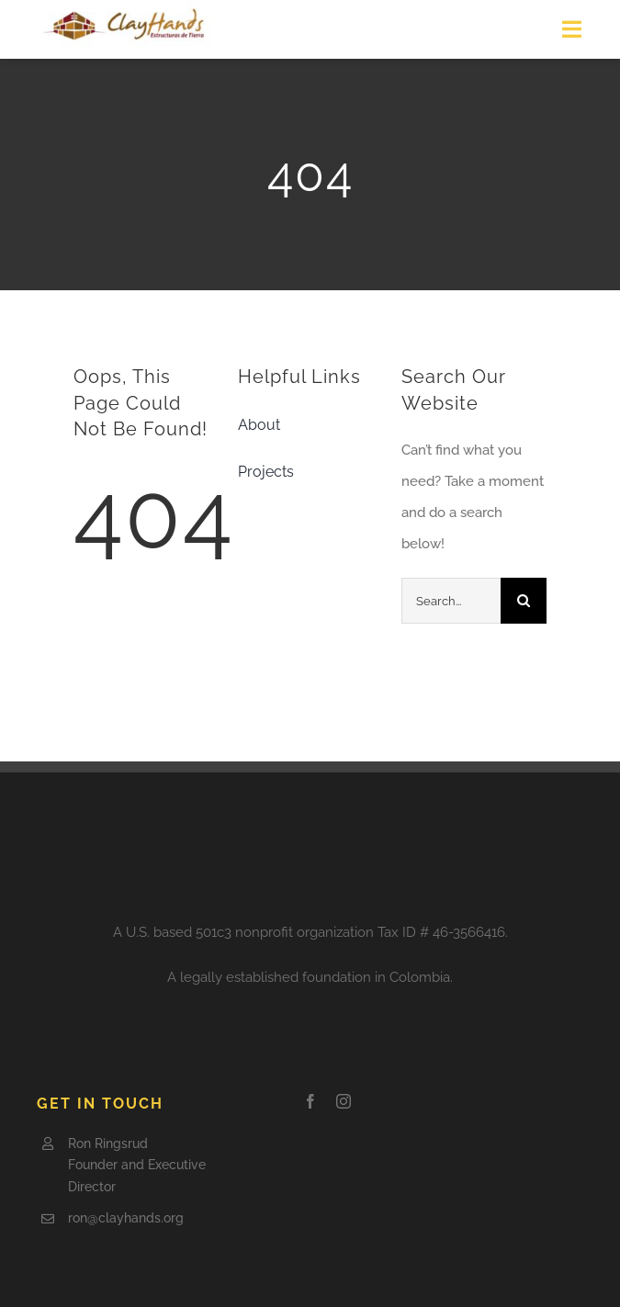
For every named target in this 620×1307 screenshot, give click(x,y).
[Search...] (451, 601)
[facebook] (310, 1101)
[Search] (524, 601)
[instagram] (343, 1101)
